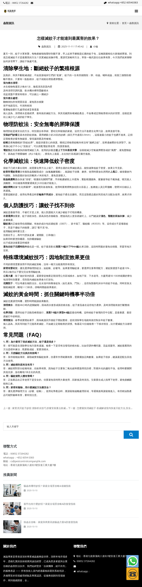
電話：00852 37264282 (16, 3)
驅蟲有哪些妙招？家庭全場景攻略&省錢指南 (47, 477)
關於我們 (9, 538)
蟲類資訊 (134, 23)
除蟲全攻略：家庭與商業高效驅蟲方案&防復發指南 (51, 513)
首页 (124, 23)
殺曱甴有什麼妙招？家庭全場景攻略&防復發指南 (49, 495)
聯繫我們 (80, 538)
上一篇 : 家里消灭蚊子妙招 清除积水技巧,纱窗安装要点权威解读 (36, 408)
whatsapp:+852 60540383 (123, 2)
